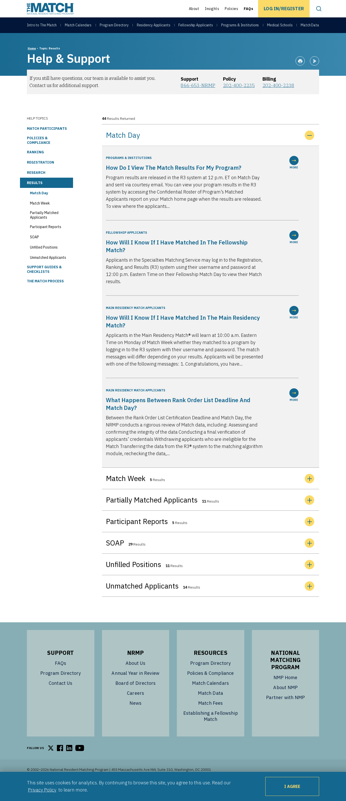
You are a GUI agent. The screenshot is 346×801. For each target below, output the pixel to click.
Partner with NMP (285, 710)
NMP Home (285, 690)
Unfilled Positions (44, 260)
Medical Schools (280, 26)
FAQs (248, 8)
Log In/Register (284, 9)
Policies (231, 8)
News (135, 716)
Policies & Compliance (38, 153)
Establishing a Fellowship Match (210, 729)
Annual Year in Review (135, 686)
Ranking (35, 165)
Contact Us (61, 696)
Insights (212, 8)
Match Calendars (78, 26)
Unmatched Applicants (48, 270)
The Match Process (45, 294)
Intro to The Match (42, 26)
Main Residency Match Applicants (135, 321)
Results (35, 195)
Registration (40, 175)
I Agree (292, 786)
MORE (294, 175)
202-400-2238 (278, 98)
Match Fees (210, 716)
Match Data (310, 26)
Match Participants (47, 141)
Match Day (39, 206)
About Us (135, 676)
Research (36, 185)
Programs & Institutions (240, 26)
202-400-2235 (239, 98)
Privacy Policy (42, 790)
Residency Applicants (153, 26)
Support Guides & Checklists (44, 282)
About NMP (285, 700)
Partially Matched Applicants (44, 227)
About (194, 8)
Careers (135, 706)
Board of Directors (135, 696)
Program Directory (114, 26)
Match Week (40, 216)
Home (32, 61)
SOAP (34, 250)
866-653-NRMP (198, 98)
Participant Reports (45, 239)
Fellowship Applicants (195, 26)
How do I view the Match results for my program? (173, 180)
